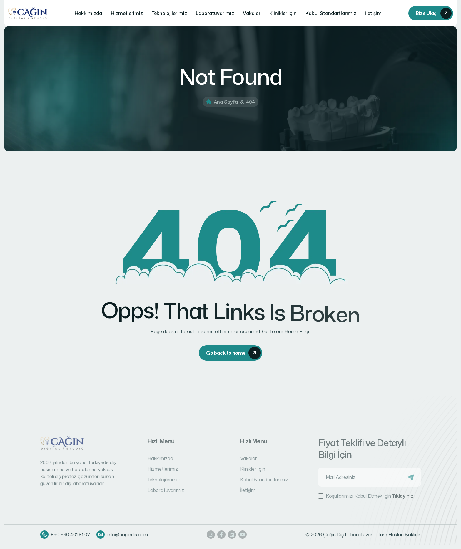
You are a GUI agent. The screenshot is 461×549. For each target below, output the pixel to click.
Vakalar (251, 13)
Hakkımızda (88, 13)
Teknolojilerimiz (169, 13)
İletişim (373, 13)
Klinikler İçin (283, 13)
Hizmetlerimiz (127, 13)
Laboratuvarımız (215, 13)
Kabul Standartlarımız (330, 13)
